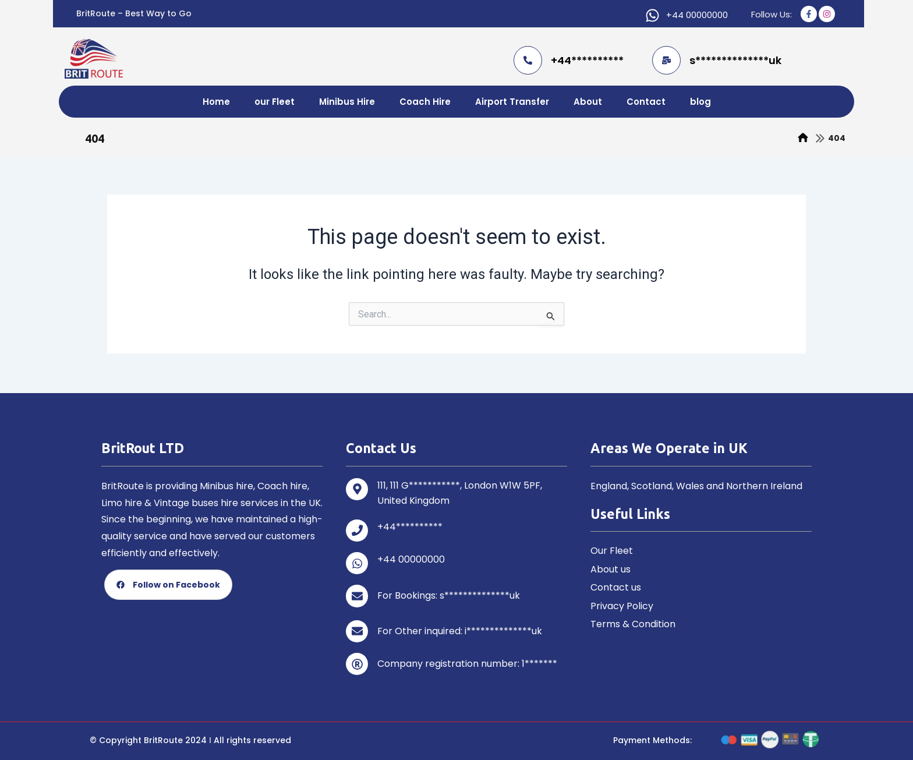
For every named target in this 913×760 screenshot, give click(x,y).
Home (216, 102)
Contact (646, 102)
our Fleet (274, 102)
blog (700, 102)
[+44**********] (528, 60)
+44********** (587, 60)
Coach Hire (425, 102)
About (588, 102)
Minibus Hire (347, 102)
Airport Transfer (512, 102)
